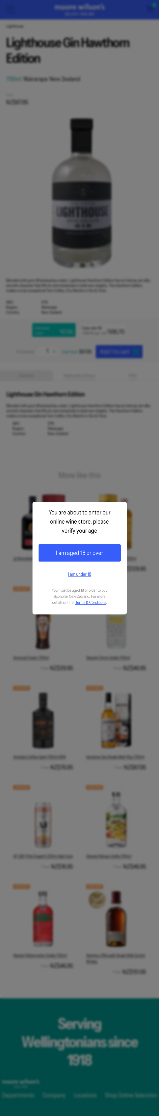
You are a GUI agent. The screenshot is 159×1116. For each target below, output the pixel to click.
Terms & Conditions (90, 602)
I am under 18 (79, 574)
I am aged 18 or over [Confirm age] (79, 552)
